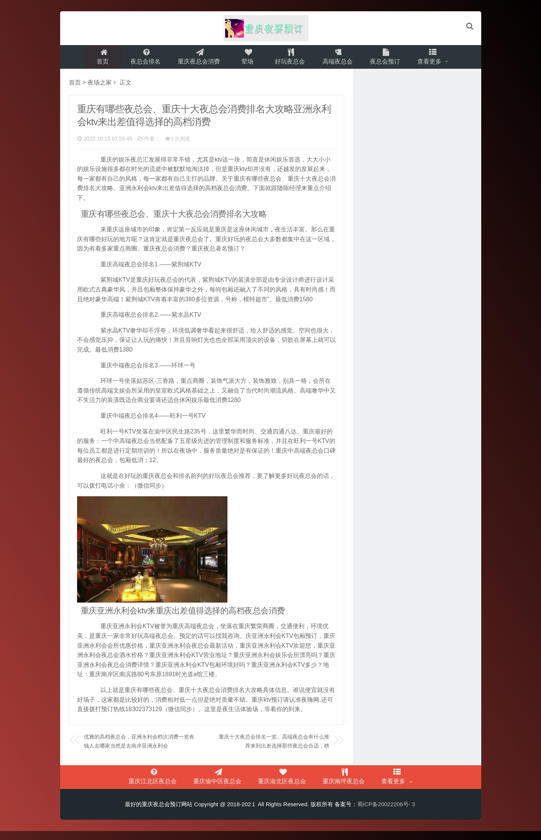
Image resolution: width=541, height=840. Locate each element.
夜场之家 (100, 87)
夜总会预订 (388, 59)
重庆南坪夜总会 (335, 783)
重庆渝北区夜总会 (283, 783)
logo (271, 28)
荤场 (247, 59)
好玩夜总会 (290, 59)
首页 (99, 59)
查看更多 (434, 59)
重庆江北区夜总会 (171, 783)
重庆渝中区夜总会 (227, 783)
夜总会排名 (142, 59)
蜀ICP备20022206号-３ (386, 813)
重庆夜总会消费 (197, 59)
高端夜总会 (339, 59)
